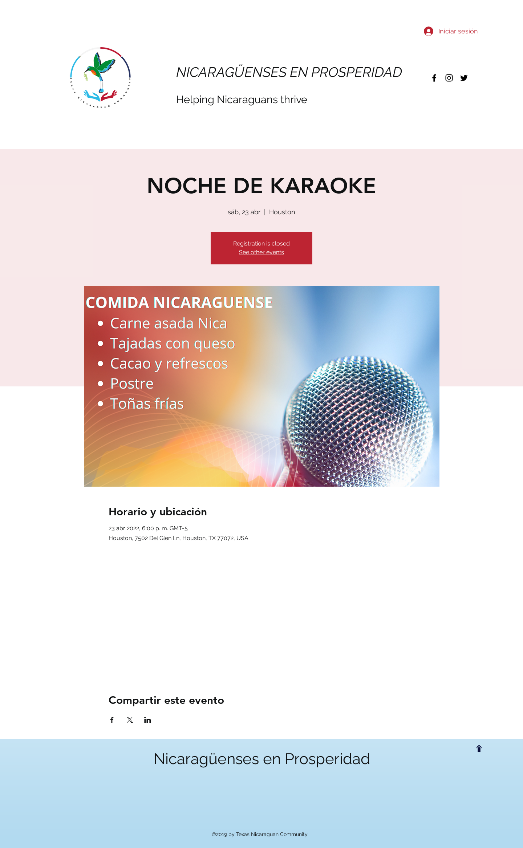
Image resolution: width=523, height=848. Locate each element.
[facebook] (434, 78)
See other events (261, 252)
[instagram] (449, 78)
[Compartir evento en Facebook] (112, 720)
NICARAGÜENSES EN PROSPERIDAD (289, 72)
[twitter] (464, 78)
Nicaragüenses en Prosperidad (262, 759)
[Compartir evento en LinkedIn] (147, 720)
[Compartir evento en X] (129, 720)
